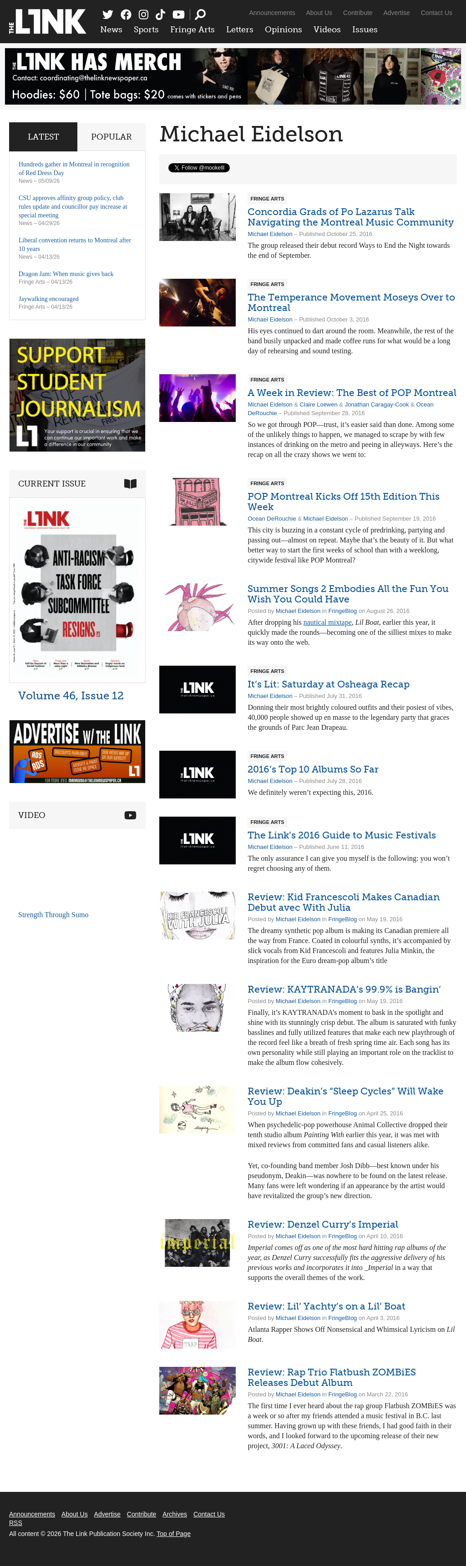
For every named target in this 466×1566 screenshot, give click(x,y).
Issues (365, 30)
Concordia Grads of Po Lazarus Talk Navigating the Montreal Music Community (351, 217)
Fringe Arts (192, 30)
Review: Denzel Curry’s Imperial (323, 1224)
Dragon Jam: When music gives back (66, 274)
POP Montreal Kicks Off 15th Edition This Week (344, 501)
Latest (43, 137)
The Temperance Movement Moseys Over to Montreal (351, 302)
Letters (239, 30)
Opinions (283, 30)
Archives (174, 1514)
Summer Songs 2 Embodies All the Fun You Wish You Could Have (348, 594)
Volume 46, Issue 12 (71, 695)
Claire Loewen (319, 404)
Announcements (272, 12)
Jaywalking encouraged (49, 299)
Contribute (358, 12)
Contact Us (436, 12)
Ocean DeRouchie (272, 518)
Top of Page (174, 1533)
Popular (111, 137)
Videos (327, 30)
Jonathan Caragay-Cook (377, 404)
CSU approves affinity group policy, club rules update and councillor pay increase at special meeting (73, 207)
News (111, 30)
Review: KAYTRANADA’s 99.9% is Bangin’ (344, 989)
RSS (15, 1522)
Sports (146, 30)
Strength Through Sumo (53, 915)
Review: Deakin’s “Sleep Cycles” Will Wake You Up (346, 1096)
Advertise (397, 12)
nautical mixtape (328, 622)
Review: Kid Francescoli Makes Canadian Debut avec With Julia (344, 902)
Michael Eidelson (270, 234)
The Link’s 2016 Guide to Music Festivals (342, 835)
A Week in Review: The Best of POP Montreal (352, 392)
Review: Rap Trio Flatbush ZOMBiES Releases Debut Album (332, 1377)
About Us (319, 12)
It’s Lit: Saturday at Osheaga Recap (329, 684)
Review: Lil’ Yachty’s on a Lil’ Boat (326, 1306)
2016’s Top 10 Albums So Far (313, 769)
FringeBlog (342, 610)
